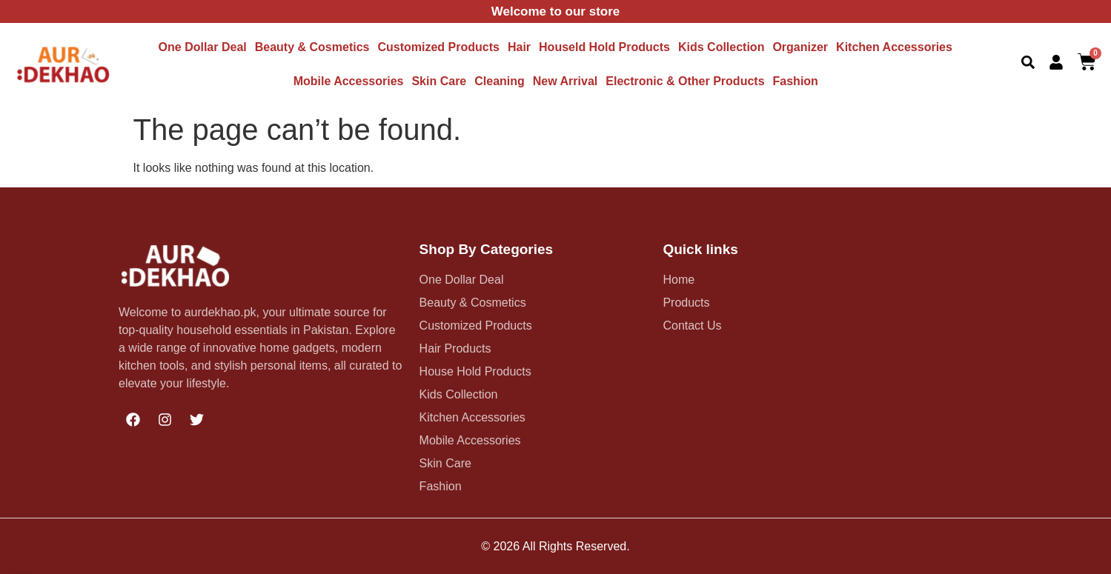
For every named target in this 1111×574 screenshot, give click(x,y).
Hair (519, 47)
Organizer (800, 47)
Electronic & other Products (685, 81)
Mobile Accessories (348, 81)
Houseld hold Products (604, 47)
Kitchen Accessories (894, 47)
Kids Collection (721, 47)
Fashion (795, 81)
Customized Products (438, 47)
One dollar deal (203, 47)
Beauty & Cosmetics (312, 47)
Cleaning (499, 81)
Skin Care (438, 81)
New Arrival (565, 81)
